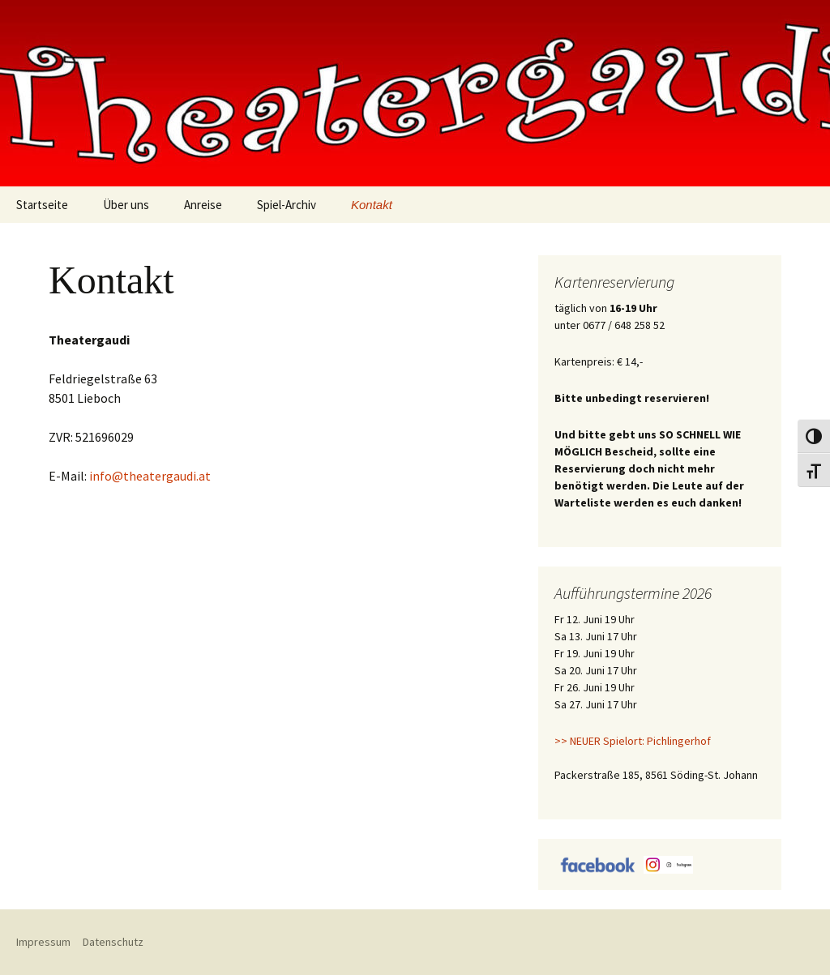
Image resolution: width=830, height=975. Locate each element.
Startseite (42, 204)
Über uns (126, 204)
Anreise (203, 204)
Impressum (43, 941)
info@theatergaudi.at (150, 476)
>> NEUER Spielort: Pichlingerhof (632, 740)
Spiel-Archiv (286, 204)
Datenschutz (113, 941)
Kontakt (371, 205)
